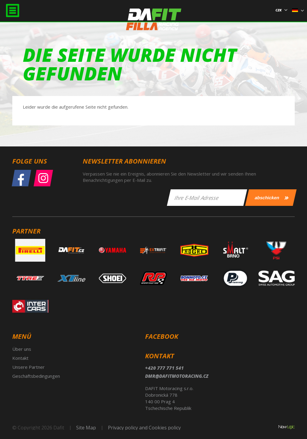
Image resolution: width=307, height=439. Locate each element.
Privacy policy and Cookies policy (144, 427)
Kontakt (20, 358)
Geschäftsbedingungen (36, 376)
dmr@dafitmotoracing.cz (176, 376)
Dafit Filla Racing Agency (153, 22)
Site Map (86, 427)
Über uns (21, 349)
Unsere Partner (28, 367)
